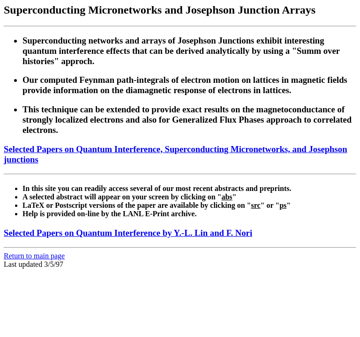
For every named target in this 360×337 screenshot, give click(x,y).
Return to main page (34, 256)
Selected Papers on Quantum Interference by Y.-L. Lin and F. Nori (128, 233)
